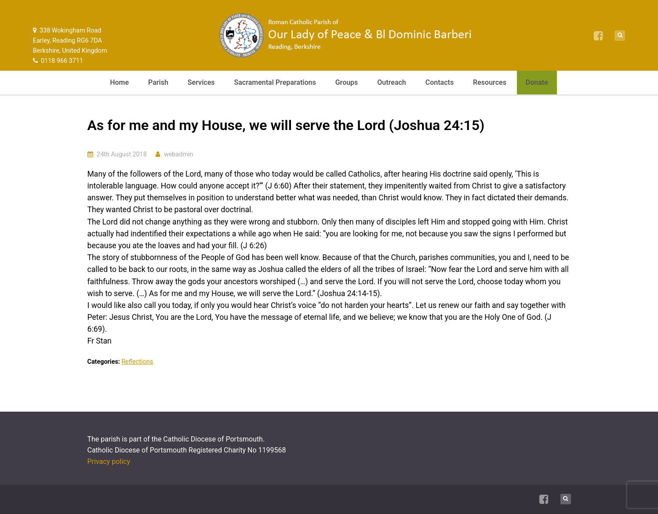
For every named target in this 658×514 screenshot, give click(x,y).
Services (201, 82)
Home (119, 82)
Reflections (137, 362)
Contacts (439, 82)
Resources (489, 82)
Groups (346, 82)
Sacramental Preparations (275, 82)
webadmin (178, 154)
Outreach (391, 82)
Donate (537, 82)
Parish (158, 82)
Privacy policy (109, 461)
